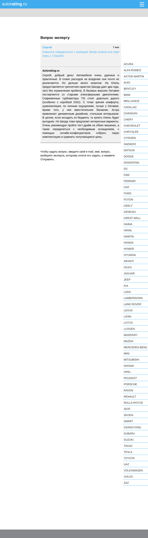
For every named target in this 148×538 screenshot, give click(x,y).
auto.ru (14, 4)
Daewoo (130, 144)
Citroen (130, 138)
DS (125, 168)
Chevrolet (132, 125)
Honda (129, 242)
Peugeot (130, 378)
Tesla (128, 452)
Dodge (129, 156)
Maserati (130, 335)
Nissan (129, 365)
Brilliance (132, 101)
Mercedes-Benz (135, 347)
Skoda (128, 415)
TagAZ (128, 445)
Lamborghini (133, 298)
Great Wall (132, 218)
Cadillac (130, 107)
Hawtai (129, 236)
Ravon (128, 390)
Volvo (128, 476)
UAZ (126, 464)
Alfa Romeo (132, 70)
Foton (128, 199)
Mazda (128, 341)
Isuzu (128, 267)
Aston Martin (134, 76)
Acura (128, 64)
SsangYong (132, 427)
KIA (126, 285)
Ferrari (129, 181)
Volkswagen (133, 470)
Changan (130, 113)
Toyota (129, 458)
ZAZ (126, 482)
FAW (127, 174)
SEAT (127, 408)
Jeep (127, 279)
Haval (128, 230)
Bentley (130, 88)
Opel (127, 371)
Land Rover (132, 304)
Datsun (129, 150)
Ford (127, 193)
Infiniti (129, 261)
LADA (127, 291)
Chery (128, 119)
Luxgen (129, 328)
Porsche (130, 384)
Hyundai (130, 254)
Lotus (128, 322)
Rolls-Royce (133, 402)
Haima (128, 224)
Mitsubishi (131, 359)
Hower (129, 248)
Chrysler (131, 131)
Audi (127, 82)
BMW (127, 94)
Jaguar (129, 273)
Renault (130, 396)
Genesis (130, 211)
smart (128, 421)
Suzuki (129, 439)
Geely (128, 205)
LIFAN (127, 316)
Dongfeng (131, 162)
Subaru (129, 433)
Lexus (128, 310)
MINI (127, 353)
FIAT (126, 187)
